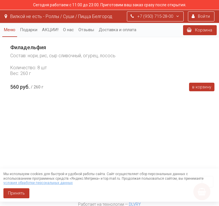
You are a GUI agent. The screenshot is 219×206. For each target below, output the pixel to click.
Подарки (28, 29)
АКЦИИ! (50, 29)
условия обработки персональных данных (38, 183)
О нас (68, 29)
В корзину (201, 87)
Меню (9, 29)
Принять (16, 193)
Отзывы (86, 29)
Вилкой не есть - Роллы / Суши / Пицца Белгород (58, 16)
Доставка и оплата (117, 29)
